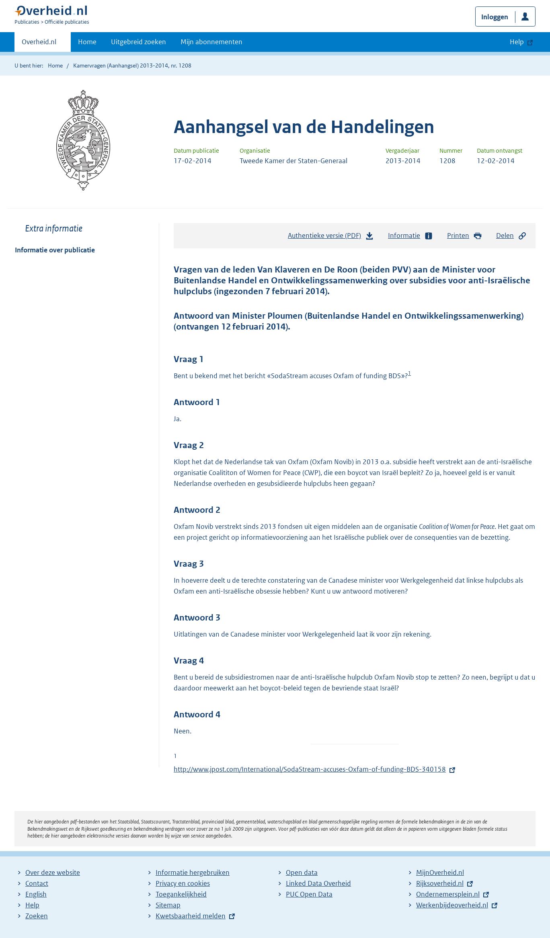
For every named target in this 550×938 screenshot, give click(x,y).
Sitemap (168, 905)
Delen (511, 235)
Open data (302, 872)
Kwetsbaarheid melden (191, 915)
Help (32, 905)
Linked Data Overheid (318, 883)
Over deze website (52, 872)
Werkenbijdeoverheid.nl (452, 905)
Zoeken (36, 915)
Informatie (410, 235)
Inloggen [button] (494, 16)
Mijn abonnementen (211, 41)
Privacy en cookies (183, 883)
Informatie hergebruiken (193, 872)
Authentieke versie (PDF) (331, 237)
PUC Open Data (309, 894)
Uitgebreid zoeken (138, 41)
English (36, 894)
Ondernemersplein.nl (448, 894)
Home (87, 41)
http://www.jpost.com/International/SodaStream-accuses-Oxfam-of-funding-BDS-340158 (310, 769)
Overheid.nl (39, 44)
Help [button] (517, 41)
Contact (36, 883)
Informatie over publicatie (55, 250)
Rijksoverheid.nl (440, 883)
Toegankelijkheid (181, 894)
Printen (464, 235)
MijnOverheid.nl (440, 872)
